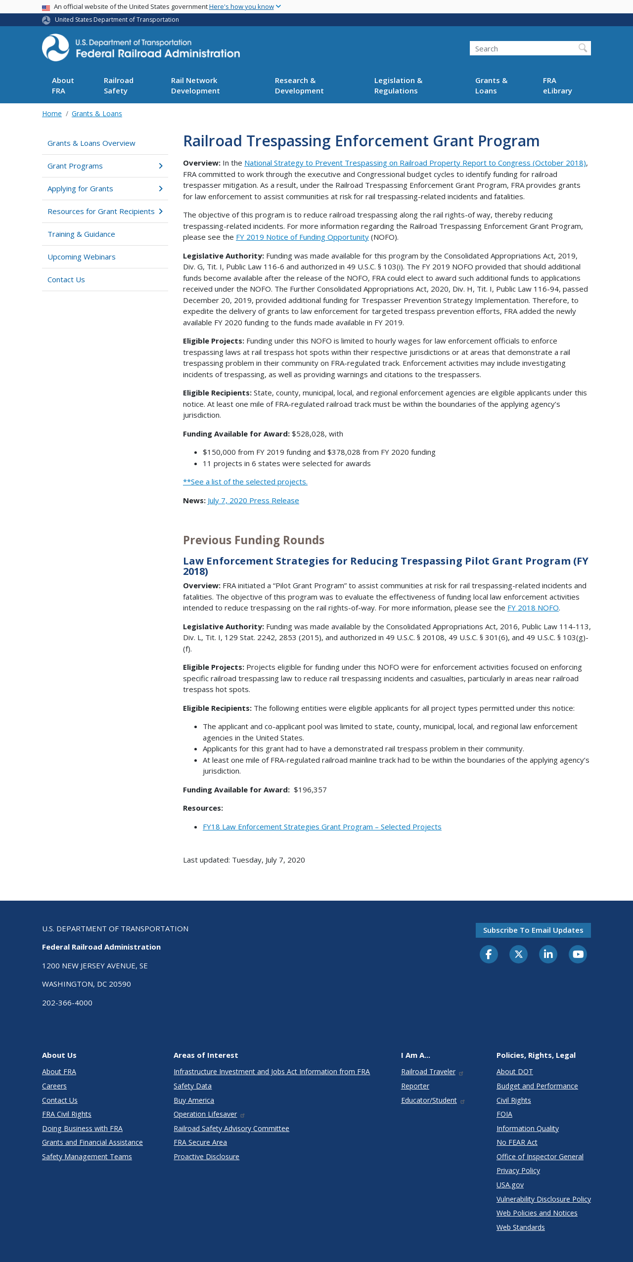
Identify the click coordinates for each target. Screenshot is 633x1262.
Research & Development (299, 85)
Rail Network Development (195, 85)
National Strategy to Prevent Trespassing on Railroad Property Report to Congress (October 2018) (415, 163)
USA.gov (510, 1184)
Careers (54, 1085)
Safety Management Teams (87, 1156)
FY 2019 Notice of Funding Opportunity (302, 237)
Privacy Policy (518, 1170)
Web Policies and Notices (537, 1213)
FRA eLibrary (557, 85)
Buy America (194, 1100)
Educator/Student (433, 1100)
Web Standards (521, 1227)
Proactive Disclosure (206, 1156)
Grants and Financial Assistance (92, 1142)
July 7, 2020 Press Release (253, 500)
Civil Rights (514, 1100)
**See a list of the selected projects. (245, 481)
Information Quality (528, 1128)
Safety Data (193, 1085)
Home (52, 113)
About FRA (63, 85)
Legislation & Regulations (398, 85)
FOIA (504, 1114)
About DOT (515, 1071)
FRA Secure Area (200, 1142)
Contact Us (66, 279)
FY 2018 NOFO (533, 607)
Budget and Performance (537, 1085)
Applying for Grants (105, 188)
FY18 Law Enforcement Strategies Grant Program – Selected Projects (322, 826)
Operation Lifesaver (210, 1114)
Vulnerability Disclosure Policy (544, 1199)
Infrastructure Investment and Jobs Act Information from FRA (272, 1071)
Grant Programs (105, 166)
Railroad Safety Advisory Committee (231, 1128)
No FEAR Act (517, 1142)
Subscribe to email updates (533, 930)
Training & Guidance (81, 234)
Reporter (415, 1085)
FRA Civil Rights (66, 1114)
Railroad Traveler (432, 1071)
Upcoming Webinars (81, 256)
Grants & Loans (491, 85)
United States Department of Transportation (117, 19)
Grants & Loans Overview (91, 143)
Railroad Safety (119, 85)
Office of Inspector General (540, 1156)
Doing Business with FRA (82, 1128)
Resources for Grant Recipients (105, 211)
